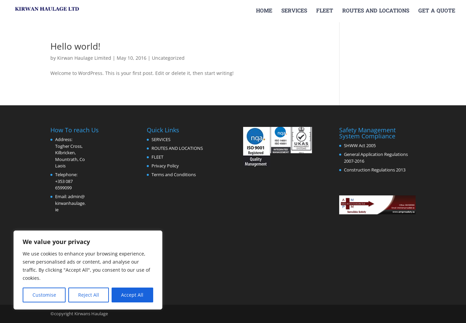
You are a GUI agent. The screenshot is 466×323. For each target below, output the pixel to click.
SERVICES (294, 12)
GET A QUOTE (436, 12)
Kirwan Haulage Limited (84, 58)
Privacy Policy (165, 166)
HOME (264, 12)
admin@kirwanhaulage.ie (70, 203)
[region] (88, 270)
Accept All (132, 295)
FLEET (324, 12)
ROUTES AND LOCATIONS (375, 12)
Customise (44, 295)
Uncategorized (168, 58)
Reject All (88, 295)
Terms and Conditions (174, 174)
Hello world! (75, 46)
